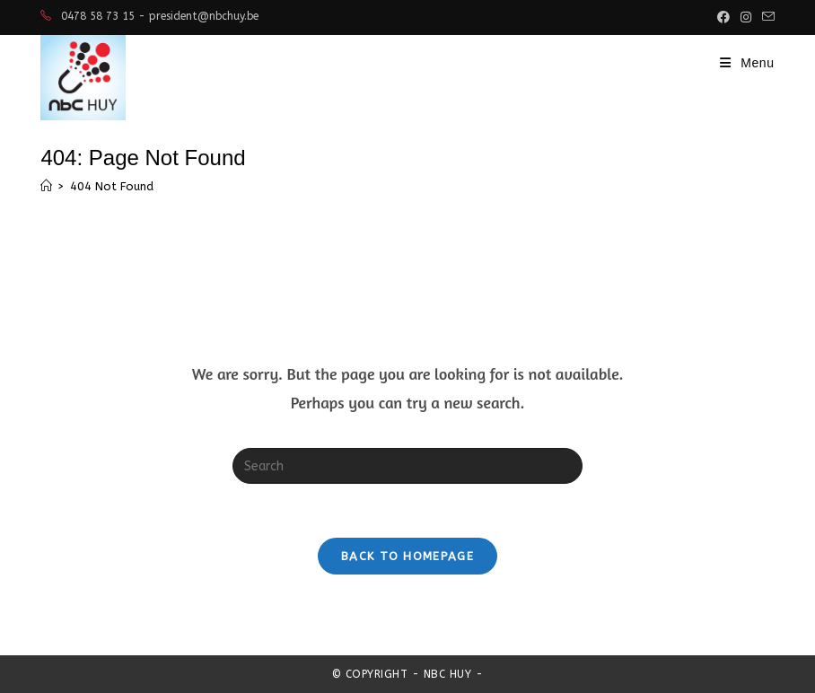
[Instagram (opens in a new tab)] (746, 17)
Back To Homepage (407, 556)
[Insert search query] (407, 466)
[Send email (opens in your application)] (766, 17)
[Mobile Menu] (747, 63)
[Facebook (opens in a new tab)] (723, 17)
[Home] (46, 186)
